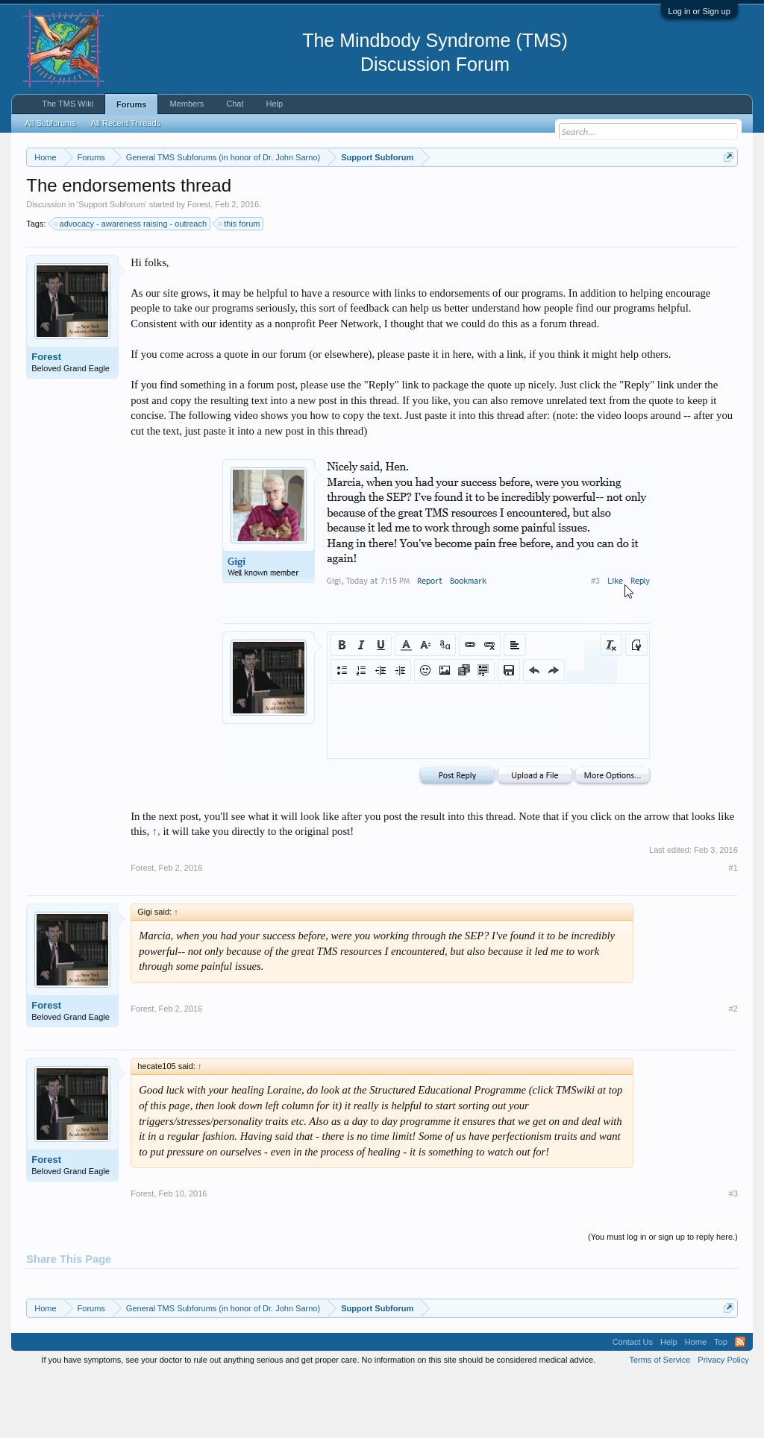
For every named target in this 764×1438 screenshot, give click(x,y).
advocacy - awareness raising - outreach (131, 284)
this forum (239, 284)
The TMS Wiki (67, 103)
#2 (733, 1069)
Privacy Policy (723, 1421)
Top (720, 1403)
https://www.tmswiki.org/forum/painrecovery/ (163, 209)
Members (186, 103)
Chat (234, 103)
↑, (156, 893)
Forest (198, 265)
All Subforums (50, 123)
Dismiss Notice (725, 192)
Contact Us (633, 1403)
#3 (733, 1254)
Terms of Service (659, 1421)
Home (696, 1403)
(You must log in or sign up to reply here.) (663, 1297)
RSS (740, 1403)
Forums (131, 104)
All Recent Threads (125, 123)
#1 (733, 928)
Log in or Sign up (699, 11)
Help (275, 103)
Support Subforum (111, 265)
